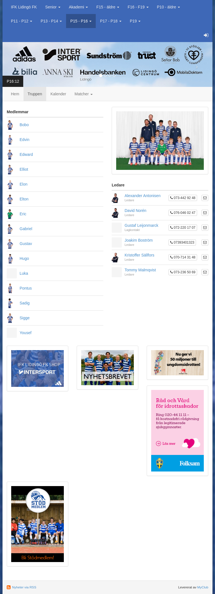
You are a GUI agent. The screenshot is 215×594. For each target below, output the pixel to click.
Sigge (25, 318)
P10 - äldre (168, 7)
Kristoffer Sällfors (139, 255)
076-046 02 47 (182, 213)
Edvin (24, 139)
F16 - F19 (138, 7)
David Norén (135, 210)
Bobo (24, 125)
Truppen (35, 94)
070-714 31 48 (182, 257)
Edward (26, 154)
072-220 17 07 (182, 228)
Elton (24, 199)
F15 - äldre (107, 7)
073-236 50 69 (182, 272)
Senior (52, 7)
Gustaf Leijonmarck (141, 225)
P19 (135, 21)
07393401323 (182, 242)
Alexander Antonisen (142, 195)
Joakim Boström (139, 240)
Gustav (26, 243)
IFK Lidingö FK (24, 7)
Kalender (58, 94)
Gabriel (26, 228)
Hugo (24, 258)
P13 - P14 (51, 21)
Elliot (24, 169)
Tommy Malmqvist (140, 270)
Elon (23, 184)
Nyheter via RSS (24, 587)
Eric (23, 214)
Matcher (83, 94)
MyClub (202, 587)
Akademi (78, 7)
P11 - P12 (21, 21)
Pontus (26, 288)
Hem (15, 94)
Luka (24, 273)
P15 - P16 (81, 21)
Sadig (25, 303)
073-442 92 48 (182, 198)
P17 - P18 (110, 21)
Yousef (25, 332)
